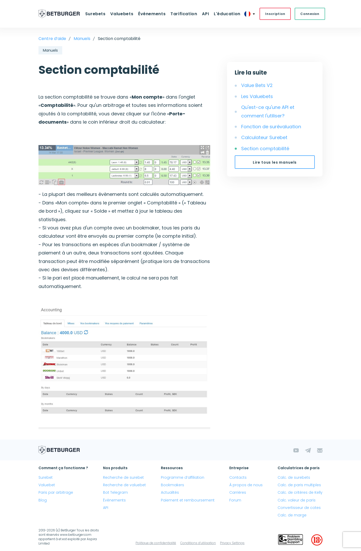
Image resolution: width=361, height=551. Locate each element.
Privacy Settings (232, 543)
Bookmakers (172, 485)
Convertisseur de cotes (299, 507)
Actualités (170, 492)
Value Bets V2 (257, 85)
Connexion (309, 14)
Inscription (275, 14)
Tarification (183, 13)
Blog (42, 500)
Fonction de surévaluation (271, 126)
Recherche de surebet (123, 477)
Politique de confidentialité (156, 543)
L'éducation (226, 13)
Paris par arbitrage (55, 492)
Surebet (45, 477)
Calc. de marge (292, 515)
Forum (235, 500)
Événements (152, 13)
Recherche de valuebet (124, 485)
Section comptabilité (265, 148)
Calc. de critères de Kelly (300, 492)
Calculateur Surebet (264, 137)
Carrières (237, 492)
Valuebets (122, 13)
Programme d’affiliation (182, 477)
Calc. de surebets (294, 477)
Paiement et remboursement (188, 500)
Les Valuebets (257, 96)
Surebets (95, 13)
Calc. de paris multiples (299, 485)
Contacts (238, 477)
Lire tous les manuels (275, 162)
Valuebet (46, 485)
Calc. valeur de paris (297, 500)
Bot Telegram (115, 492)
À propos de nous (246, 485)
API (205, 13)
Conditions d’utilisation (198, 543)
